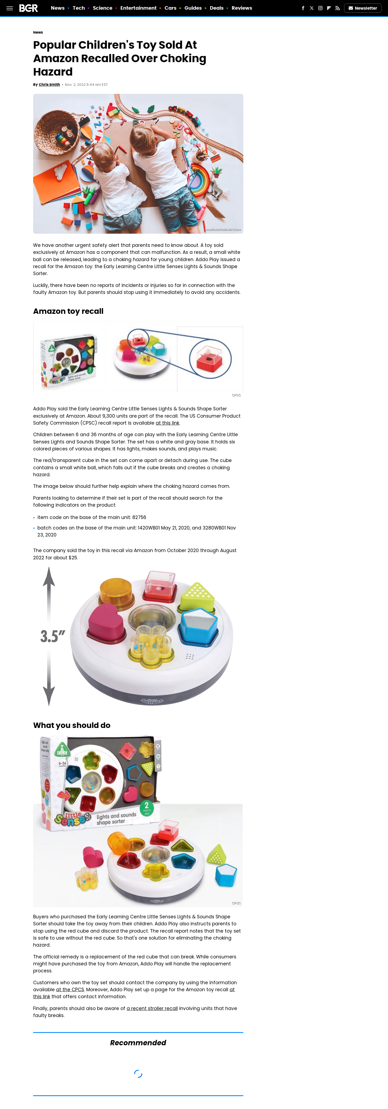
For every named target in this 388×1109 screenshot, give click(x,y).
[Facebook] (303, 8)
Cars (170, 8)
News (58, 8)
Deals (217, 8)
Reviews (242, 8)
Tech (79, 8)
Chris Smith (49, 84)
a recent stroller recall (152, 1009)
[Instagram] (320, 8)
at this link (167, 423)
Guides (193, 8)
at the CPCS (70, 990)
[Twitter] (312, 8)
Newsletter (363, 8)
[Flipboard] (329, 8)
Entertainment (138, 8)
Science (103, 8)
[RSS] (337, 8)
